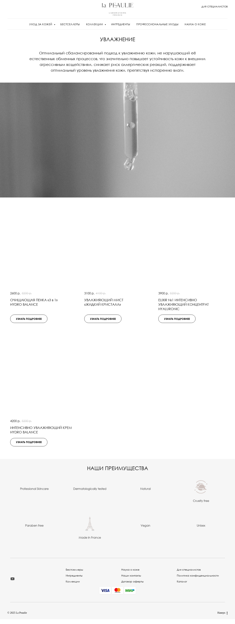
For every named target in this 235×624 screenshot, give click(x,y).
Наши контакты (131, 575)
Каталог (182, 581)
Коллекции (73, 581)
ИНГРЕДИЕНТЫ (120, 24)
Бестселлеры (74, 569)
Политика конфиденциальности (198, 575)
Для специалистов (189, 569)
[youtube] (12, 578)
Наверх (222, 613)
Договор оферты (132, 581)
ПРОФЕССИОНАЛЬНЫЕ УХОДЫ (157, 24)
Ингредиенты (74, 575)
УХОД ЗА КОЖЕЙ (41, 24)
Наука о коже (130, 569)
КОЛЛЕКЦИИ (95, 24)
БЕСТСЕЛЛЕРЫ (70, 24)
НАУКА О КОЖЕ (195, 24)
